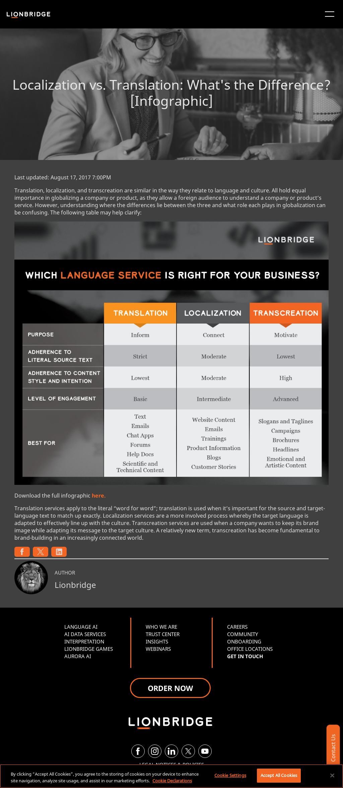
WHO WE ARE (161, 626)
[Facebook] (138, 751)
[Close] (332, 775)
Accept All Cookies (279, 775)
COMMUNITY (242, 634)
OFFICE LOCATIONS (250, 648)
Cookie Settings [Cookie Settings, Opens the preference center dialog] (230, 775)
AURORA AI (77, 656)
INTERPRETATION (84, 641)
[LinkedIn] (171, 751)
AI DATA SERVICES (85, 634)
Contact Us (333, 748)
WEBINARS (158, 648)
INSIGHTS (157, 641)
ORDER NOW (170, 688)
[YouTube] (205, 751)
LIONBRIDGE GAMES (88, 648)
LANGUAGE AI (80, 626)
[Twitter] (188, 751)
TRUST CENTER (163, 634)
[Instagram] (154, 751)
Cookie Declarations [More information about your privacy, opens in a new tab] (172, 781)
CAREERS (237, 626)
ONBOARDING (244, 641)
